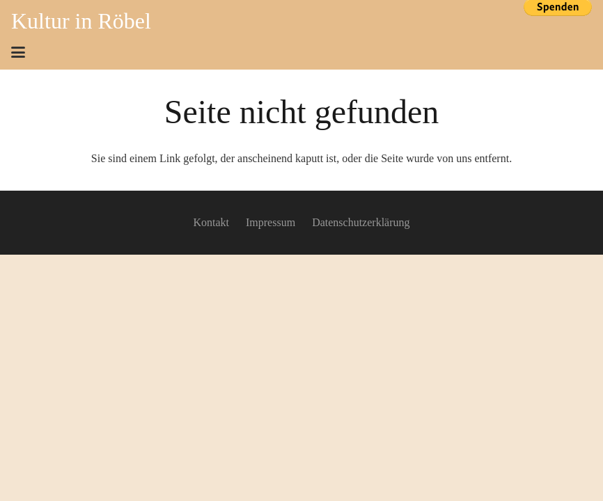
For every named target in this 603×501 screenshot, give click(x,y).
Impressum (270, 222)
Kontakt (211, 222)
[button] (18, 52)
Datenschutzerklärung (360, 222)
